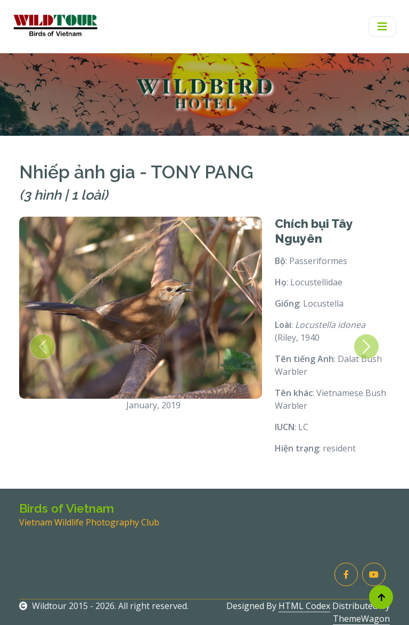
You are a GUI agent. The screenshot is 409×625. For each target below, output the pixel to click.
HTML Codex (304, 606)
